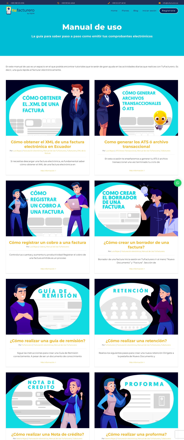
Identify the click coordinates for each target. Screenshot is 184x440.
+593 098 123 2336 (17, 3)
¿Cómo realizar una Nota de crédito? (47, 322)
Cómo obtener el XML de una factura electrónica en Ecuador (47, 144)
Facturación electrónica (33, 151)
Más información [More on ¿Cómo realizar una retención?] (166, 255)
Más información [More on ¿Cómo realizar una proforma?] (107, 344)
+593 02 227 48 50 (119, 3)
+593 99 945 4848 (68, 3)
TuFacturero (86, 238)
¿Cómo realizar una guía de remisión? (107, 234)
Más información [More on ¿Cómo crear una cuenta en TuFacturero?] (48, 435)
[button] (177, 183)
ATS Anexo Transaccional (96, 151)
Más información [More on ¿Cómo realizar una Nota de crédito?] (48, 344)
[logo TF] (20, 7)
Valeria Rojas (21, 327)
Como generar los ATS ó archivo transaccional (107, 144)
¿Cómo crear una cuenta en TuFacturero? (47, 411)
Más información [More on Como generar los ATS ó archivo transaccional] (107, 168)
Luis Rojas (17, 151)
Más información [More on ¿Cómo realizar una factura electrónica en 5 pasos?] (166, 349)
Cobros (161, 146)
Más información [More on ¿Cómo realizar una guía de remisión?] (107, 255)
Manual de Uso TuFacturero (54, 151)
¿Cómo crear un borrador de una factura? (47, 236)
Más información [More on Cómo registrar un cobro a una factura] (166, 163)
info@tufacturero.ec (170, 3)
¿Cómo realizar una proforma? (106, 322)
